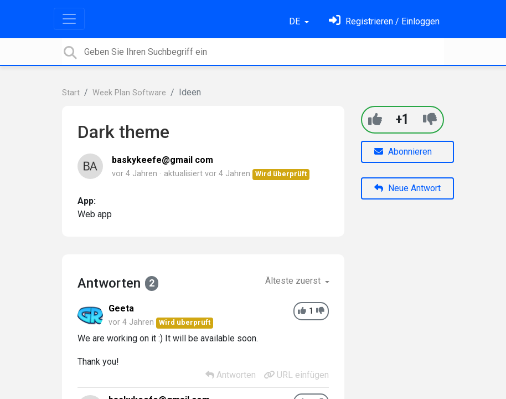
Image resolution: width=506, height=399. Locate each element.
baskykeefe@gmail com (162, 160)
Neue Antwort (407, 188)
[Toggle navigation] (69, 19)
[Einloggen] (384, 21)
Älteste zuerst (294, 280)
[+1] (375, 119)
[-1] (430, 119)
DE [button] (295, 21)
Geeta (121, 308)
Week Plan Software (129, 93)
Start (71, 93)
